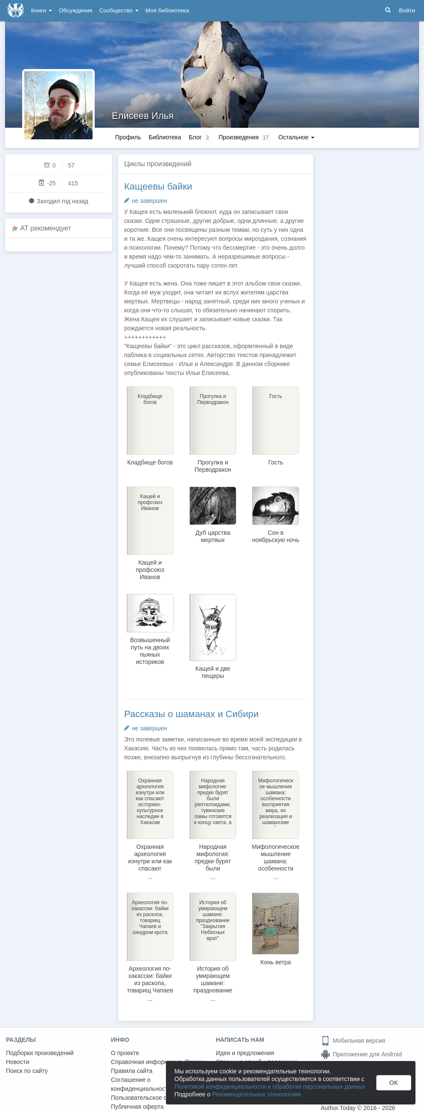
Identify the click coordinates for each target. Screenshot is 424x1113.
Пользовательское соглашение (154, 1097)
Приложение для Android (361, 1054)
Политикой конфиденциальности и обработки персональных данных (269, 1086)
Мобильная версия (353, 1040)
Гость (275, 462)
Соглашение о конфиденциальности (141, 1084)
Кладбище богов (150, 462)
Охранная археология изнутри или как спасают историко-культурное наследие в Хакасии (150, 872)
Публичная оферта (137, 1106)
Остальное (297, 137)
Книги (41, 10)
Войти (407, 10)
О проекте (125, 1053)
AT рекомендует (45, 228)
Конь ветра (276, 962)
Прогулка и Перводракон (213, 466)
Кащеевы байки (158, 186)
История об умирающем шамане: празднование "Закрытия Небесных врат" (213, 986)
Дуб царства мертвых (213, 536)
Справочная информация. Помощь (159, 1061)
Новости (17, 1061)
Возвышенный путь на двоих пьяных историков (150, 651)
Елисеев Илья (143, 115)
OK (393, 1082)
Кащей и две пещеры (212, 672)
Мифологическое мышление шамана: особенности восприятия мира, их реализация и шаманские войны (275, 875)
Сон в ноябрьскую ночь (275, 536)
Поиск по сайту (27, 1070)
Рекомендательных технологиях (256, 1094)
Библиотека (164, 137)
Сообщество (119, 10)
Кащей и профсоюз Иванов (150, 569)
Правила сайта (131, 1070)
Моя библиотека (167, 10)
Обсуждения (75, 10)
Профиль (128, 137)
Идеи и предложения (245, 1053)
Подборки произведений (40, 1053)
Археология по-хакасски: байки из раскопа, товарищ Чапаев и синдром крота (150, 983)
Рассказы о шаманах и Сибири (191, 714)
